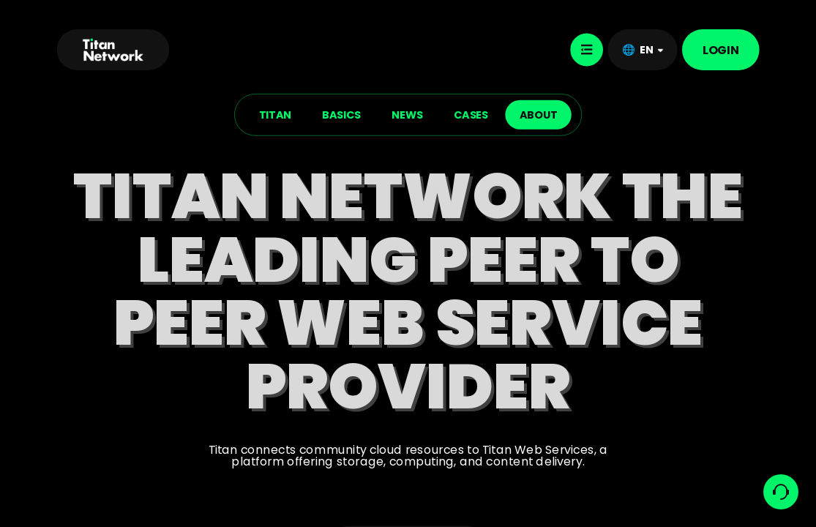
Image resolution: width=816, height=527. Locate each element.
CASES (471, 114)
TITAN (275, 114)
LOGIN (721, 50)
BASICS (341, 114)
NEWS (407, 114)
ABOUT (539, 114)
